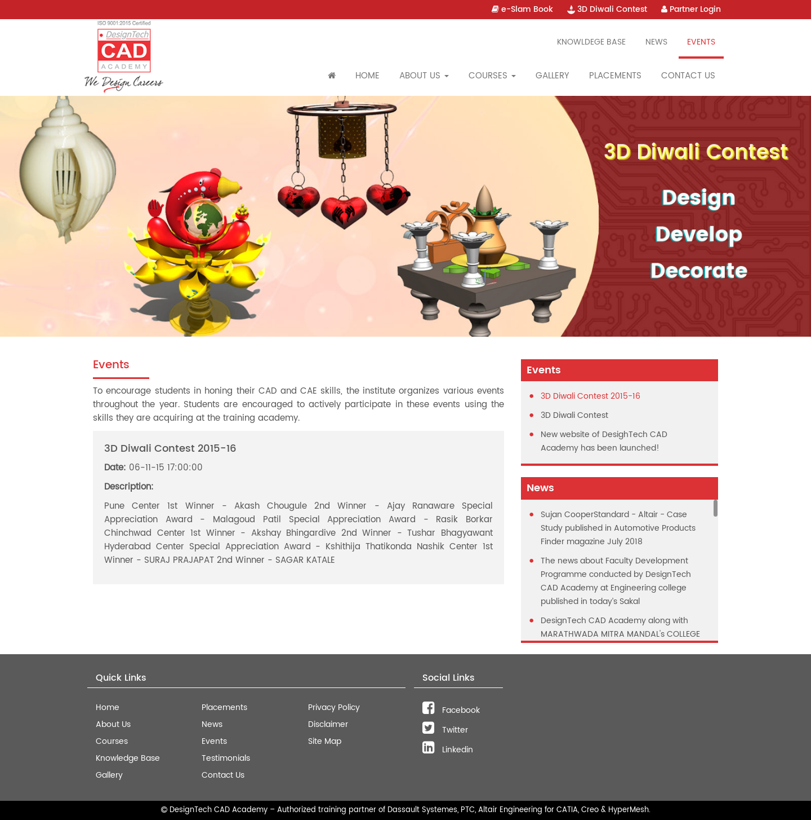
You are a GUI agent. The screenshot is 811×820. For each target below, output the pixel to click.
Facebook (451, 710)
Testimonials (226, 758)
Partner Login (691, 9)
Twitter (445, 730)
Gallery (552, 76)
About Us (113, 724)
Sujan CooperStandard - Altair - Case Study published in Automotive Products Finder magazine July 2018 (618, 528)
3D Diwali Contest (607, 9)
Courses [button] (492, 76)
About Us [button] (424, 76)
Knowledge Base (128, 758)
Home (367, 76)
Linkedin (447, 749)
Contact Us (688, 76)
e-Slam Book (522, 9)
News (656, 42)
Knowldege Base (591, 42)
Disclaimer (328, 724)
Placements (615, 76)
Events (701, 42)
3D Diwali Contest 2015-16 (590, 396)
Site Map (324, 741)
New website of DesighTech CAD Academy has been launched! (604, 441)
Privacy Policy (334, 707)
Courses (112, 741)
